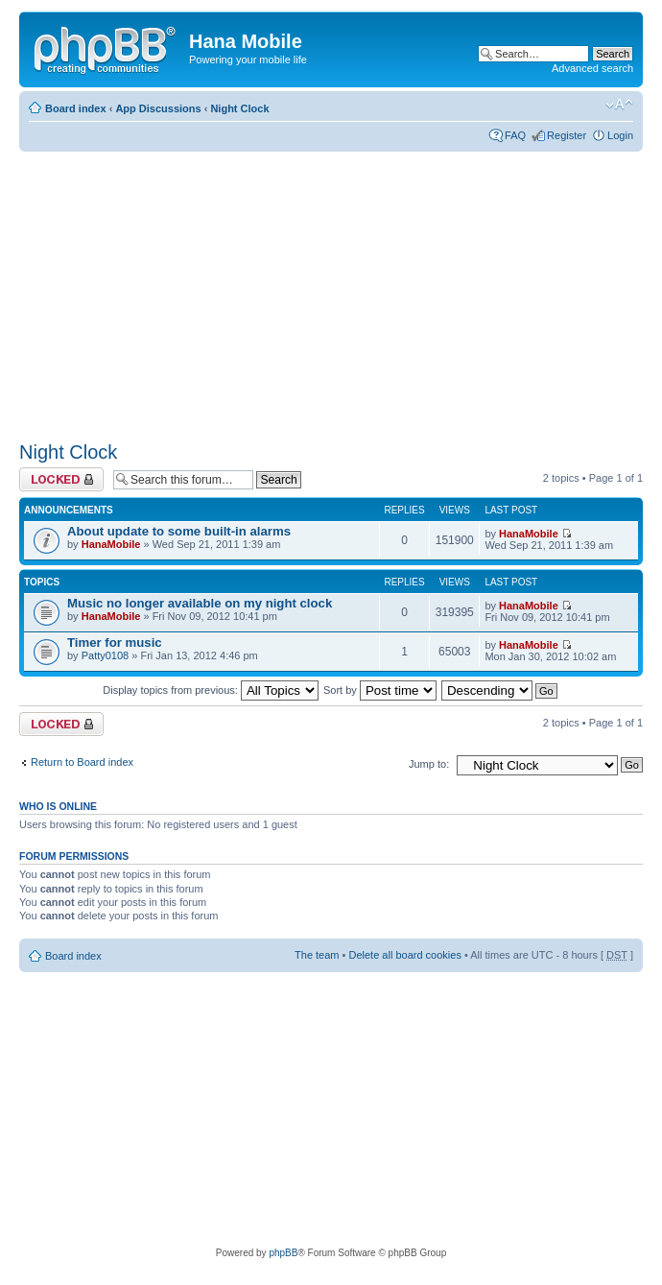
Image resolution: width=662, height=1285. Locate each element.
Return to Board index (82, 762)
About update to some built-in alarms (179, 531)
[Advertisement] (256, 289)
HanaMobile (111, 544)
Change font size (619, 104)
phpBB (283, 1253)
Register (566, 135)
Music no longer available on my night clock (199, 603)
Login (620, 135)
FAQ (515, 135)
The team (317, 955)
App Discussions (158, 108)
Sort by (380, 690)
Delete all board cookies (404, 955)
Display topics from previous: (211, 690)
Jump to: (429, 764)
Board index (75, 108)
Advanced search (592, 68)
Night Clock (239, 108)
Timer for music (114, 642)
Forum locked (61, 479)
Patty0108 (106, 655)
